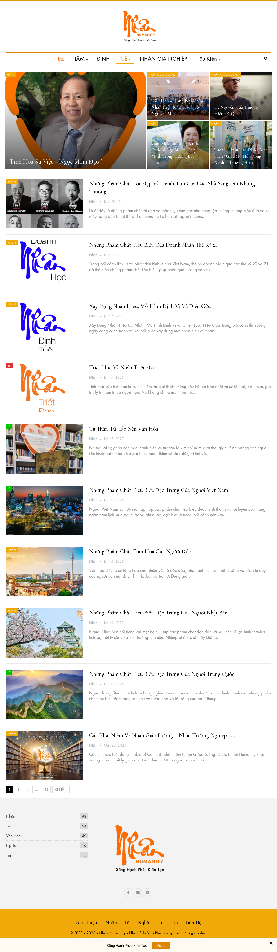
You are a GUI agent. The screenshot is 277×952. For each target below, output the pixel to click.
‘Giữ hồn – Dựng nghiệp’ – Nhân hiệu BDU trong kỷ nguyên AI (177, 107)
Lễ (9, 426)
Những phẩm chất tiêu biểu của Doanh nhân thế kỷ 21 (153, 244)
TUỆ (123, 58)
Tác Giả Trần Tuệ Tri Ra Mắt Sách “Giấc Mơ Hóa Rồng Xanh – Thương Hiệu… (240, 156)
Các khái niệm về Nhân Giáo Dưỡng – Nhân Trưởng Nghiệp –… (162, 735)
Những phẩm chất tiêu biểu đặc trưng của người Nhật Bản (158, 612)
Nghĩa (11, 845)
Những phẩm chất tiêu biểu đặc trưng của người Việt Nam (158, 490)
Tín (8, 854)
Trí (9, 365)
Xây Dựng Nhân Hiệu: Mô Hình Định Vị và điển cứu (150, 306)
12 (46, 789)
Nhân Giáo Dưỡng (162, 74)
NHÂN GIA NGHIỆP (163, 58)
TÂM (79, 58)
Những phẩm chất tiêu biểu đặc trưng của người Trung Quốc (161, 674)
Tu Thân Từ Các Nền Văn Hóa (123, 428)
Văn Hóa (13, 835)
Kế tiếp (61, 789)
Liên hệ (194, 922)
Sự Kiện (208, 58)
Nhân (11, 74)
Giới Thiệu (86, 922)
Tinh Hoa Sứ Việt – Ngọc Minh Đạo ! (56, 161)
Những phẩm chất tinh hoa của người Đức (140, 551)
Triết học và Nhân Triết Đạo (122, 367)
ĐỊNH (103, 58)
